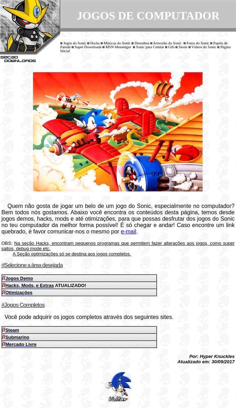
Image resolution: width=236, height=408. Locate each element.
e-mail (128, 231)
